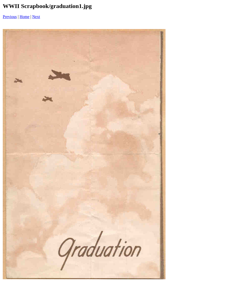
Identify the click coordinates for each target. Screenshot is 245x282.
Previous (10, 17)
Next (36, 17)
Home (24, 17)
